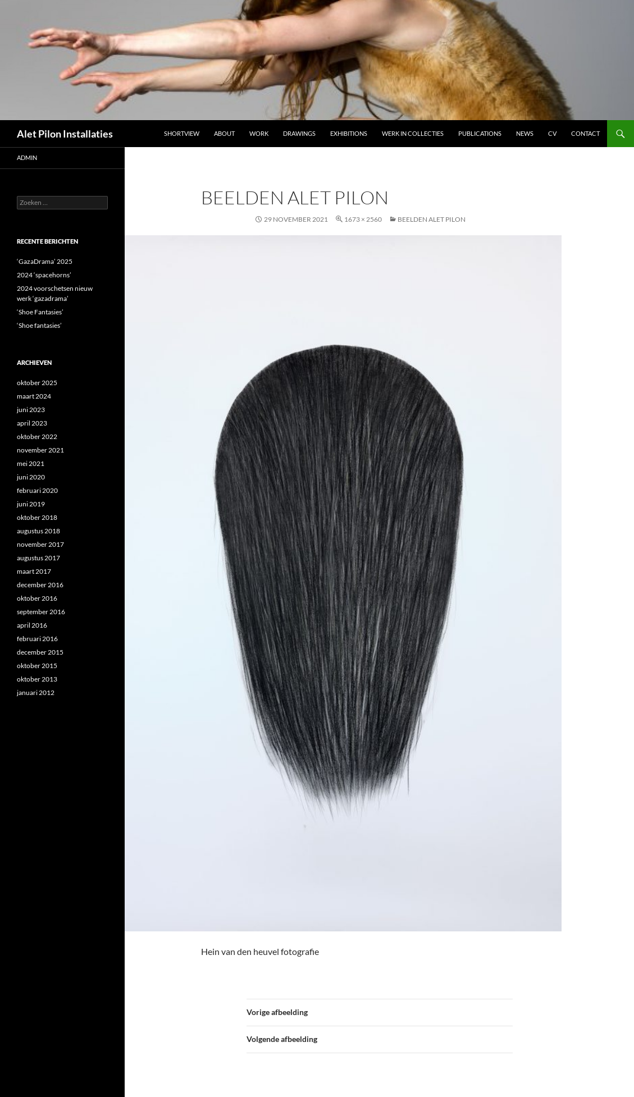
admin (27, 157)
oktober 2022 (37, 436)
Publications (479, 133)
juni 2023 (31, 409)
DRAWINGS (299, 133)
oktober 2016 (37, 598)
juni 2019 (31, 504)
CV (552, 133)
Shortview (181, 133)
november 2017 (40, 544)
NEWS (524, 133)
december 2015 (40, 652)
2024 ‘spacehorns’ (44, 275)
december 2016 (40, 585)
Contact (585, 133)
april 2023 (32, 423)
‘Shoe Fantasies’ (40, 312)
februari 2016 (37, 638)
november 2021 (40, 450)
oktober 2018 (37, 517)
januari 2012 (35, 692)
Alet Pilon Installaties (65, 133)
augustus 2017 (38, 558)
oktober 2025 (37, 382)
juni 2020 (31, 477)
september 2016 (41, 611)
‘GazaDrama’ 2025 (44, 261)
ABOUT (224, 133)
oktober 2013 (37, 679)
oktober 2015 (37, 665)
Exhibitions (348, 133)
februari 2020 (37, 490)
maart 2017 (34, 571)
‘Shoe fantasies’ (39, 325)
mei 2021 (30, 463)
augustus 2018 (38, 531)
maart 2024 (34, 396)
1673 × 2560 (363, 219)
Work (258, 133)
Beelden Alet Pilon (432, 219)
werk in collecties (413, 133)
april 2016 (32, 625)
